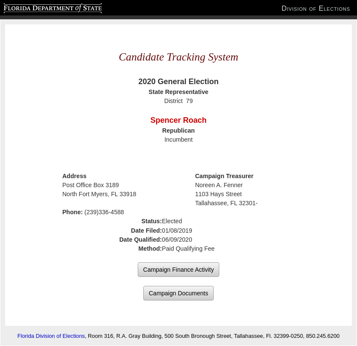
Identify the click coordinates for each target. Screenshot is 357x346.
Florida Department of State (35, 7)
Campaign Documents (179, 293)
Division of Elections (315, 8)
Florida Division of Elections (51, 336)
